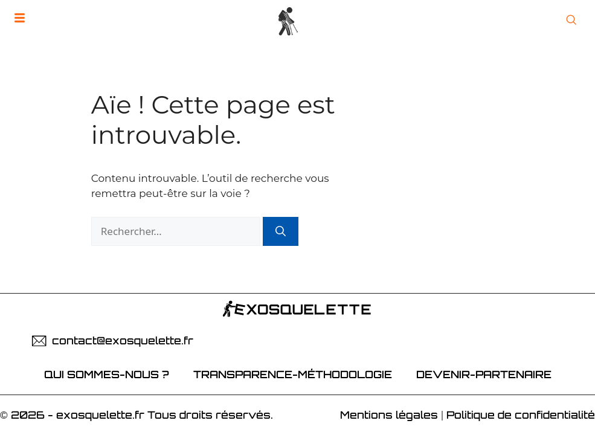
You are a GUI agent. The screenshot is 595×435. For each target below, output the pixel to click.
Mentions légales (389, 414)
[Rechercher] (280, 231)
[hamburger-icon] (19, 18)
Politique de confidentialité (520, 414)
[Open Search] (571, 20)
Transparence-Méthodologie (292, 374)
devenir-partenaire (484, 374)
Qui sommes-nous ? (106, 374)
